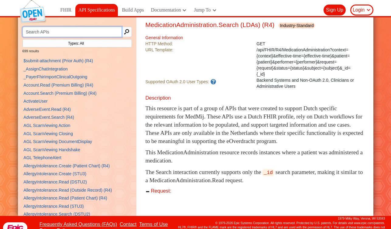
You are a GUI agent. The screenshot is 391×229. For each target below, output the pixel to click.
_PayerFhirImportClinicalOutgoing (55, 76)
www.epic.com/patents (369, 223)
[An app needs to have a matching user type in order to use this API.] (213, 82)
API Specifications (96, 9)
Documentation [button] (169, 10)
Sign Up (334, 9)
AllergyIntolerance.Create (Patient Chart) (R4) (66, 165)
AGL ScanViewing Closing (48, 133)
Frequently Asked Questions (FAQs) (78, 224)
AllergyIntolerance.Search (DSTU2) (56, 214)
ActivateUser (35, 101)
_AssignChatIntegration (45, 69)
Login (362, 10)
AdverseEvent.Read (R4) (47, 109)
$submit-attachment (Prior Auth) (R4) (58, 60)
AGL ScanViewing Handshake (51, 149)
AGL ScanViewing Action (46, 125)
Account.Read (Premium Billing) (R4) (58, 85)
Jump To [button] (205, 10)
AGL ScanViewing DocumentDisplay (57, 141)
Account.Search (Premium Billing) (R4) (59, 93)
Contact (128, 224)
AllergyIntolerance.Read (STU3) (53, 206)
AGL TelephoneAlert (42, 157)
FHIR (65, 9)
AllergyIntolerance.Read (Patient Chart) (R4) (65, 198)
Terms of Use (153, 224)
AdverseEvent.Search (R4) (48, 117)
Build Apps (133, 9)
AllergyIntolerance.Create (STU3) (54, 173)
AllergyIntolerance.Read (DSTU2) (55, 181)
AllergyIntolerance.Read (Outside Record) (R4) (67, 190)
